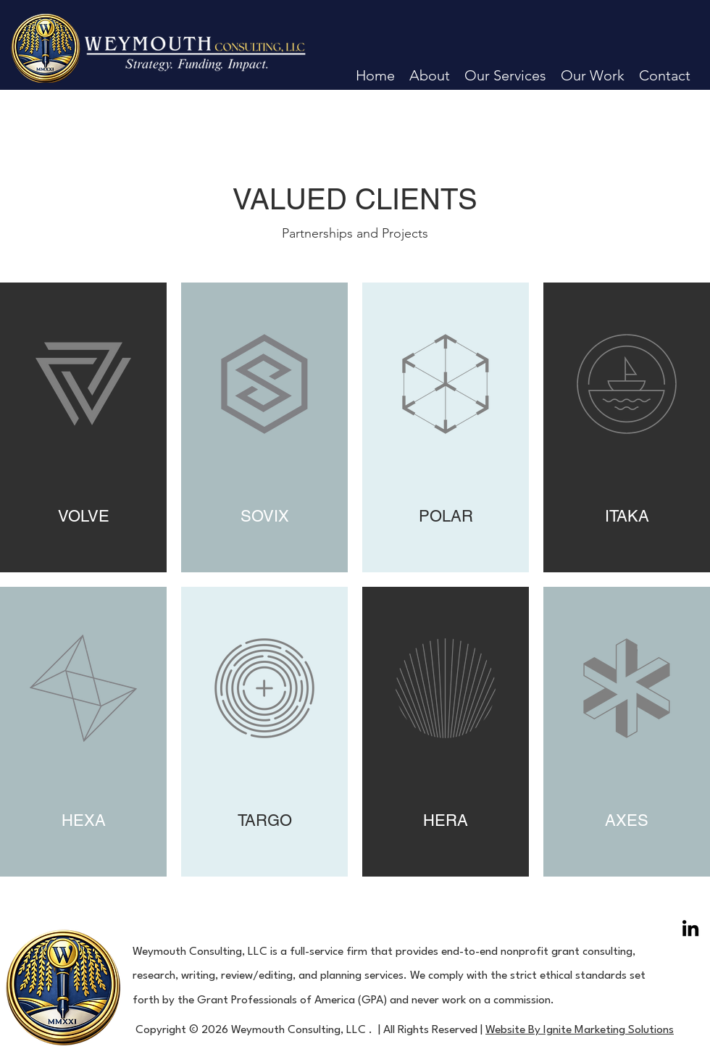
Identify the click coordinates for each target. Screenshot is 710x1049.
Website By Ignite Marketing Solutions (579, 1030)
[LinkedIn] (690, 928)
